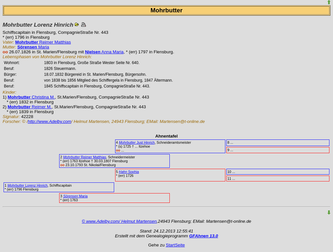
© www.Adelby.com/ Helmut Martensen (119, 221)
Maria (33, 47)
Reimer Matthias (43, 42)
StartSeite (175, 245)
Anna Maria (104, 51)
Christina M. (31, 97)
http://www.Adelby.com (49, 121)
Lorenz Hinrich (27, 185)
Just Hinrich (136, 142)
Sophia (129, 172)
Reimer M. (30, 106)
